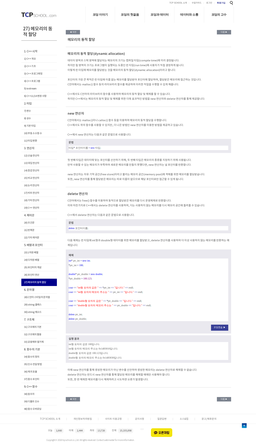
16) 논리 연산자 (31, 185)
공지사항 (139, 419)
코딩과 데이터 (159, 14)
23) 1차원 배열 (31, 252)
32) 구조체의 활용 (32, 334)
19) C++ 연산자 (31, 207)
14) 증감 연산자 (31, 170)
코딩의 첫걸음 (130, 14)
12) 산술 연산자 (31, 155)
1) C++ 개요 (30, 58)
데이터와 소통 (189, 14)
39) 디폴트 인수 (31, 401)
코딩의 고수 (218, 14)
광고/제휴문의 (209, 419)
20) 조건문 (29, 222)
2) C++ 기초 (30, 66)
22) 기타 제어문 (31, 237)
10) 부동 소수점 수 (33, 133)
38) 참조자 (29, 394)
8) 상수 (27, 118)
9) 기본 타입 (30, 125)
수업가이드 (196, 3)
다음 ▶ (224, 32)
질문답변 (162, 419)
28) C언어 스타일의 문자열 (37, 297)
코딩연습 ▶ (220, 327)
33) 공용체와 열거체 (34, 341)
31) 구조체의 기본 (32, 327)
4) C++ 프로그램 (32, 81)
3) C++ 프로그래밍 (33, 73)
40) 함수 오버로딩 (32, 409)
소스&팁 (184, 419)
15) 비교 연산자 (31, 178)
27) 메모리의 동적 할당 (35, 282)
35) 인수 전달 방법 (33, 364)
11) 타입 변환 (30, 140)
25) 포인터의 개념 (32, 267)
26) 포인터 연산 (31, 274)
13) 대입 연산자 (31, 163)
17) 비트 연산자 (31, 192)
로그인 (209, 3)
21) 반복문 (29, 230)
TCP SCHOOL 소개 (178, 3)
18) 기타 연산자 (31, 200)
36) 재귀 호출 (30, 371)
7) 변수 (27, 110)
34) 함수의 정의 (31, 356)
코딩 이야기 (100, 14)
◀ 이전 (73, 32)
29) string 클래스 (33, 304)
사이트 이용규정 (113, 419)
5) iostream (30, 88)
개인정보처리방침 (82, 419)
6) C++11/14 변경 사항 (35, 96)
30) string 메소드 (33, 312)
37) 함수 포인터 (31, 379)
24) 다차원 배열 (31, 259)
